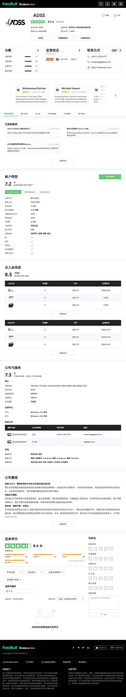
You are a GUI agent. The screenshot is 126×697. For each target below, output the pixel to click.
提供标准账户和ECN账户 (23, 185)
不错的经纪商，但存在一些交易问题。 (28, 376)
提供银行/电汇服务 (22, 276)
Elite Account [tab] (30, 192)
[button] (114, 3)
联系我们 (83, 662)
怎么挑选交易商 (48, 662)
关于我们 (30, 662)
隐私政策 (67, 662)
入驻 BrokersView (10, 662)
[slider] (39, 21)
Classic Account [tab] (13, 192)
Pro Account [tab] (44, 192)
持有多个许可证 (51, 54)
